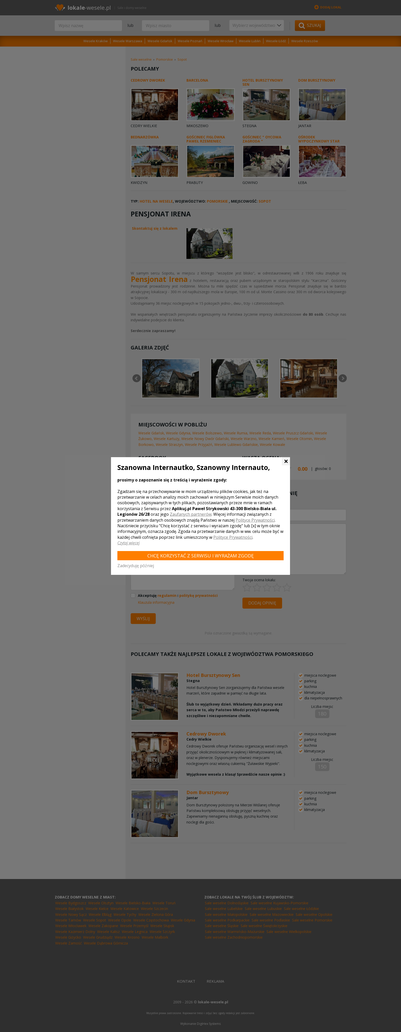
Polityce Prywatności (255, 520)
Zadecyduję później (135, 565)
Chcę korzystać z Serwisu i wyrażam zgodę (200, 556)
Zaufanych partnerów (190, 514)
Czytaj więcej (128, 543)
